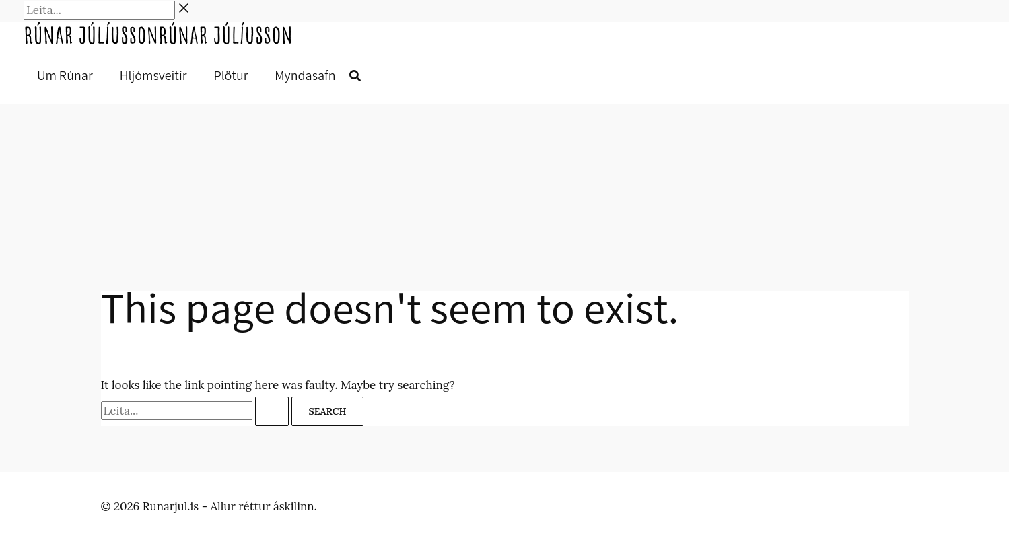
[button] (355, 77)
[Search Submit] (272, 411)
